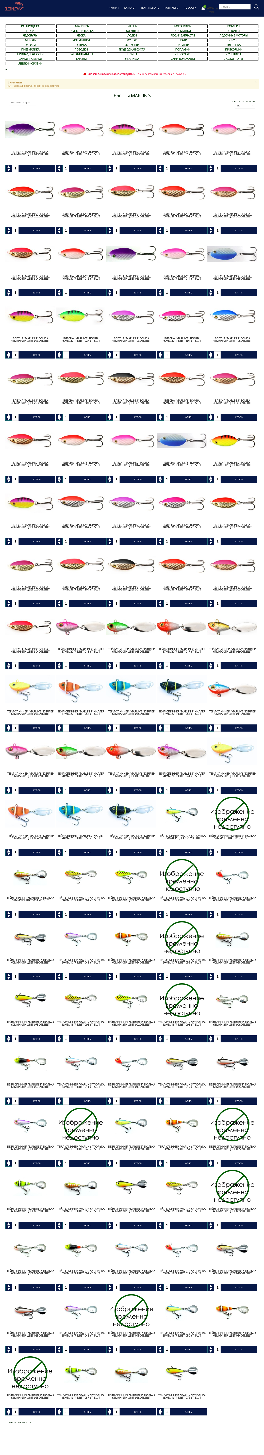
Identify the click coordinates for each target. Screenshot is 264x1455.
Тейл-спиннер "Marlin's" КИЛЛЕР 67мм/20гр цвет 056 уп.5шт (182, 713)
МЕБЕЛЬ (30, 40)
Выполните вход (97, 74)
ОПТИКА (81, 45)
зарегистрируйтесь (123, 74)
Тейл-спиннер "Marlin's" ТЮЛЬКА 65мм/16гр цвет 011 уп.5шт (131, 1272)
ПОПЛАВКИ (182, 49)
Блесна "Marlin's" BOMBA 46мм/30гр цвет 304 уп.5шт (30, 464)
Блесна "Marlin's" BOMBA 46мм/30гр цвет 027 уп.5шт (81, 340)
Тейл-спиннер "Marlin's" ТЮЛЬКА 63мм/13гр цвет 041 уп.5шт (30, 1148)
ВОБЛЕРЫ (233, 26)
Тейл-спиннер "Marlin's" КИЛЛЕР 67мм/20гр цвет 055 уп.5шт (131, 713)
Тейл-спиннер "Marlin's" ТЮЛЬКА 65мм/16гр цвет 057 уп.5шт (81, 1397)
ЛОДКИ (132, 35)
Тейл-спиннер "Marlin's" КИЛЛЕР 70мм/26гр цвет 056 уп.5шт (131, 837)
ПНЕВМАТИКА (30, 49)
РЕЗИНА (132, 54)
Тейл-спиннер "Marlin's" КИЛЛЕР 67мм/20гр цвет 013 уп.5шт (81, 650)
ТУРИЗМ (81, 59)
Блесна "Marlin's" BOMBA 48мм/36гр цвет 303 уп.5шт (232, 588)
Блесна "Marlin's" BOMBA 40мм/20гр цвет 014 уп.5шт (81, 153)
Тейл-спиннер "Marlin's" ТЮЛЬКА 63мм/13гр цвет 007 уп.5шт (30, 1086)
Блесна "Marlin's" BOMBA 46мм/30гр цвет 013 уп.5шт (131, 277)
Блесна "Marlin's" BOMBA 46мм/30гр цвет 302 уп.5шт (182, 402)
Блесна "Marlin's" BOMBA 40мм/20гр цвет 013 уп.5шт (30, 153)
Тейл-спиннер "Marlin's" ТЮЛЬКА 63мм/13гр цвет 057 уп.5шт (30, 1210)
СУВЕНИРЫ (233, 54)
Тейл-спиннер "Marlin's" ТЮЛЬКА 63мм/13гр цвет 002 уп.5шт (131, 1023)
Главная (113, 7)
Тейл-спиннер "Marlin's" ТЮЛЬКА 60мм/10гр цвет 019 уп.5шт (30, 961)
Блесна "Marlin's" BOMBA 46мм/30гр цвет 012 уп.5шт (81, 277)
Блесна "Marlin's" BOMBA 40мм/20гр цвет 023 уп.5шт (131, 153)
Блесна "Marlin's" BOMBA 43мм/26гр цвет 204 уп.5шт (131, 215)
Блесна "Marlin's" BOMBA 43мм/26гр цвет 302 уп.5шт (182, 215)
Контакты (171, 7)
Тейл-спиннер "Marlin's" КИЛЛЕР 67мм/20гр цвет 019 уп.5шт (232, 650)
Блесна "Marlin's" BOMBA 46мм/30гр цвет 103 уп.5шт (131, 340)
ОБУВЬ (233, 40)
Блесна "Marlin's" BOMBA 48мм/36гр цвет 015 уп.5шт (182, 464)
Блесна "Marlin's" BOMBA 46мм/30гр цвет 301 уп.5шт (131, 402)
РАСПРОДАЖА (30, 26)
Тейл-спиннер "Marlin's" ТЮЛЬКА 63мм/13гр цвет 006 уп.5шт (232, 1023)
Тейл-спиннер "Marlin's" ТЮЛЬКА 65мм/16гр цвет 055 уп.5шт (30, 1397)
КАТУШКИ (132, 31)
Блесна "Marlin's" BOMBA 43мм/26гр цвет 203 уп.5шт (81, 215)
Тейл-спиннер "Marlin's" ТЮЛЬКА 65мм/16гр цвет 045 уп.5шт (131, 1334)
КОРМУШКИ (183, 31)
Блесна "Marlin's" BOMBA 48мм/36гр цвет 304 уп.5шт (30, 650)
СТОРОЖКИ (182, 54)
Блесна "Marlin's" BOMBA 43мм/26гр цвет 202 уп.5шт (30, 215)
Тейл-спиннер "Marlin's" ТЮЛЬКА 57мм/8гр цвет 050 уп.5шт (182, 837)
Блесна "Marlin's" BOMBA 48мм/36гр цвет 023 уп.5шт (30, 526)
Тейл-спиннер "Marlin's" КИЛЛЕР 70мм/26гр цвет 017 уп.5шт (131, 775)
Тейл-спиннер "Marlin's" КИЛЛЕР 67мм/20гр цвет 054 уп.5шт (81, 713)
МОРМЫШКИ (81, 40)
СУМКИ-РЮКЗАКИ (30, 59)
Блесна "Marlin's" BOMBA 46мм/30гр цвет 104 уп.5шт (182, 340)
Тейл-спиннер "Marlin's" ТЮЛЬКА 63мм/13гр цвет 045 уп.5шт (81, 1148)
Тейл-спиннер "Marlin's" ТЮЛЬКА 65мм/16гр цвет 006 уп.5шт (30, 1272)
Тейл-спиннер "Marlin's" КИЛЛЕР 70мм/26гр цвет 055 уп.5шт (81, 837)
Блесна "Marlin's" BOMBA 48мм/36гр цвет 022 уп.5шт (232, 464)
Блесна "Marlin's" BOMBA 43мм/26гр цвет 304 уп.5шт (30, 277)
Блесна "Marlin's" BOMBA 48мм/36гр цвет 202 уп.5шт (232, 526)
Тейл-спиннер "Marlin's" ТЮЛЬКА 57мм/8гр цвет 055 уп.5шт (232, 837)
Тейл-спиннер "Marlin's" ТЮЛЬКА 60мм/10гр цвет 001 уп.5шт (81, 899)
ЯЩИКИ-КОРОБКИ (30, 63)
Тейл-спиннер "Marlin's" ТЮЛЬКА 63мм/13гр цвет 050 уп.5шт (131, 1148)
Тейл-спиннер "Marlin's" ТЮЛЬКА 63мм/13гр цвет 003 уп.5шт (182, 1023)
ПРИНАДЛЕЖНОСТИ (30, 54)
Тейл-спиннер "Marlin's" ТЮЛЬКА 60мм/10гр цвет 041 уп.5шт (81, 961)
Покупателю (150, 7)
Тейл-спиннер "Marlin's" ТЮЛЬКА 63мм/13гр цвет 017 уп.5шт (131, 1086)
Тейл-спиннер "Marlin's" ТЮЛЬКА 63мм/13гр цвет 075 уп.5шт (131, 1210)
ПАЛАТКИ (183, 45)
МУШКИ (132, 40)
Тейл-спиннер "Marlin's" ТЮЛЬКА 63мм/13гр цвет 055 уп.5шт (232, 1148)
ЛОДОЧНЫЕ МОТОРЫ (234, 35)
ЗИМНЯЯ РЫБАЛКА (81, 31)
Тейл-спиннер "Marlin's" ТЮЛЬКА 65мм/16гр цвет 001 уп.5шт (182, 1210)
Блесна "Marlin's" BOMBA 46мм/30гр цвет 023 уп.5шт (30, 340)
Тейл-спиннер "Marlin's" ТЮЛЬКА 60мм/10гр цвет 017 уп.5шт (232, 899)
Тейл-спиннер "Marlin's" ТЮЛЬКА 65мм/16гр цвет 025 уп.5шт (30, 1334)
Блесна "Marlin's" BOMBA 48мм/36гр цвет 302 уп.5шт (182, 588)
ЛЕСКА (81, 35)
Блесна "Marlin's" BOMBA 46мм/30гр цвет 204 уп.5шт (81, 402)
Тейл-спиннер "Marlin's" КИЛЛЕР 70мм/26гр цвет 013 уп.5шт (30, 775)
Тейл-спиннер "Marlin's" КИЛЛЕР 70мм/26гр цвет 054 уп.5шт (30, 837)
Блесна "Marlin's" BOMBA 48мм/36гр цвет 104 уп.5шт (182, 526)
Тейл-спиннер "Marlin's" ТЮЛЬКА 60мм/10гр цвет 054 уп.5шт (131, 961)
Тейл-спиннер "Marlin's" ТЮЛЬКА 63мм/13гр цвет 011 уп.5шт (81, 1086)
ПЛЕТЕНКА (234, 45)
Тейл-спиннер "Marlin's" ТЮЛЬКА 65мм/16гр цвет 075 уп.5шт (182, 1397)
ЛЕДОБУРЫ (30, 35)
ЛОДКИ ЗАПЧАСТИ (183, 35)
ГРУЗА (30, 31)
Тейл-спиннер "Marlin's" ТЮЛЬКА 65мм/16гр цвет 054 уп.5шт (232, 1334)
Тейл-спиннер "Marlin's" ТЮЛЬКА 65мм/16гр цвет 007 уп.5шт (81, 1272)
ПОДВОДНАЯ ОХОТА (132, 49)
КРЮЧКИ (234, 31)
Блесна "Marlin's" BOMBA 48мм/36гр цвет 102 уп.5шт (81, 526)
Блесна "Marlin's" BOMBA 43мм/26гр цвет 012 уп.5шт (182, 153)
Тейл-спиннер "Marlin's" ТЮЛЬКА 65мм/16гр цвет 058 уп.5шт (131, 1397)
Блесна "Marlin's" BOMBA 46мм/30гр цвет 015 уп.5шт (232, 277)
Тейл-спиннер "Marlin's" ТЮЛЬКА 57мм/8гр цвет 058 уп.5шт (30, 899)
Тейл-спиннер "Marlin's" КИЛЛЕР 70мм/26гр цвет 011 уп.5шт (232, 713)
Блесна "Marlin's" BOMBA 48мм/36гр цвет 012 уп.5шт (81, 464)
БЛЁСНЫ (132, 26)
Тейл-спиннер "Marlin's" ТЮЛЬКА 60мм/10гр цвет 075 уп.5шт (30, 1023)
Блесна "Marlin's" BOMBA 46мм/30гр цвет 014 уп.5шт (182, 277)
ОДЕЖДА (30, 45)
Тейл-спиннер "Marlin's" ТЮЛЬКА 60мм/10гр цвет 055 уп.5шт (182, 961)
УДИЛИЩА (132, 59)
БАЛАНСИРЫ (81, 26)
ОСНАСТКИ (132, 45)
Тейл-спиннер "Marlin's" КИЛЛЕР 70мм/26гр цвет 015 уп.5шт (81, 775)
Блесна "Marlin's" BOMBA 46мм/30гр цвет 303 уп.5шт (232, 402)
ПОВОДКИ (81, 49)
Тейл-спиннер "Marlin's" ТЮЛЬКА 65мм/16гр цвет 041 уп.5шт (81, 1334)
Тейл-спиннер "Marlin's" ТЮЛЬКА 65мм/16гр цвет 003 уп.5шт (232, 1210)
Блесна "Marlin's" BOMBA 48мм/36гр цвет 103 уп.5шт (131, 526)
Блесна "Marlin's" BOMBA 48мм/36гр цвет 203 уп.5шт (30, 588)
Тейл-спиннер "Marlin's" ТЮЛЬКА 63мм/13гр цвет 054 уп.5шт (182, 1148)
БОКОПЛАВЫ (182, 26)
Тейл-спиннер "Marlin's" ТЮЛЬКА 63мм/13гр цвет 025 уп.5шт (232, 1086)
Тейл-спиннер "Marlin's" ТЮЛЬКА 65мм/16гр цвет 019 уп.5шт (232, 1272)
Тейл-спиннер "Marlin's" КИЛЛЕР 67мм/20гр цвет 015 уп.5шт (131, 650)
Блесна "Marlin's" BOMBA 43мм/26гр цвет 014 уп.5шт (232, 153)
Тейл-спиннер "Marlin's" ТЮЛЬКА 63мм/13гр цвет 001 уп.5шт (81, 1023)
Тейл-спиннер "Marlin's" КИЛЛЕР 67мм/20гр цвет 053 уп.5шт (30, 713)
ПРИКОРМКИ (233, 49)
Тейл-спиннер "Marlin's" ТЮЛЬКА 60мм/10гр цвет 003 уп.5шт (182, 899)
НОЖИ (183, 40)
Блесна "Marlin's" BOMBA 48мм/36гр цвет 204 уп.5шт (81, 588)
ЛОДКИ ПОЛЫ (233, 59)
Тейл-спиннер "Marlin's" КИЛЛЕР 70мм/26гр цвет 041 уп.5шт (182, 775)
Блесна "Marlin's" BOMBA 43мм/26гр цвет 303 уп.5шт (232, 215)
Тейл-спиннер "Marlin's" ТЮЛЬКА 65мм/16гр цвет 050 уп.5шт (182, 1334)
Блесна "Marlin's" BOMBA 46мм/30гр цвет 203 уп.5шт (30, 402)
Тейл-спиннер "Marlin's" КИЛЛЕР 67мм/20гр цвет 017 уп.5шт (182, 650)
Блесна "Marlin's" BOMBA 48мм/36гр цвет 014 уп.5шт (131, 464)
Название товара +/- (21, 102)
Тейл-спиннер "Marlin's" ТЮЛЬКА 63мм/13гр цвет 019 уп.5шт (182, 1086)
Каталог (130, 7)
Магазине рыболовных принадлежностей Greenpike (14, 6)
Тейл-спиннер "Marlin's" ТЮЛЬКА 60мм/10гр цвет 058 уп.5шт (232, 961)
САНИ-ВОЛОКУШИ (183, 59)
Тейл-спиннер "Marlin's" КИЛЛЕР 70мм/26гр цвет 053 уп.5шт (232, 775)
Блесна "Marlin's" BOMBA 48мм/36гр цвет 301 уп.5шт (131, 588)
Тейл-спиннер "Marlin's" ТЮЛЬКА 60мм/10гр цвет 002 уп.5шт (131, 899)
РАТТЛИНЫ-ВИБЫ (81, 54)
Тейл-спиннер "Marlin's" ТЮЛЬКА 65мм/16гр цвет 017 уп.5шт (182, 1272)
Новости (190, 7)
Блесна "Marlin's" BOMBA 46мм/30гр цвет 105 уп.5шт (232, 340)
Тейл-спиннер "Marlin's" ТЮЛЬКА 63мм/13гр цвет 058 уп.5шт (81, 1210)
